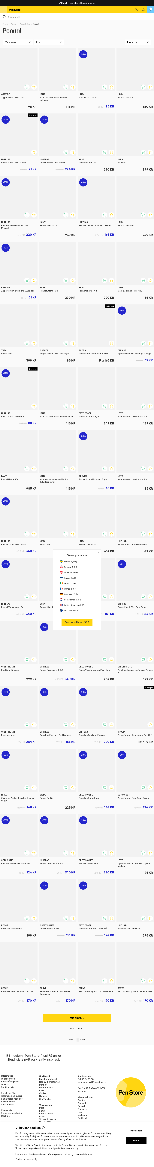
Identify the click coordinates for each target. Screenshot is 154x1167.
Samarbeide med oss (12, 1098)
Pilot (41, 1108)
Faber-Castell (46, 1113)
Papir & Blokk (46, 1087)
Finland (81, 1106)
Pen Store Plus (8, 1093)
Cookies (5, 1116)
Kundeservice (8, 1078)
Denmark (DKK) (69, 572)
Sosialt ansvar (8, 1104)
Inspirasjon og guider (11, 1096)
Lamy (42, 1110)
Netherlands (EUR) (70, 600)
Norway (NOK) (68, 567)
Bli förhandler (8, 1101)
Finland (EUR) (68, 578)
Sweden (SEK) (68, 561)
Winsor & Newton (48, 1119)
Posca (42, 1116)
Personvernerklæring (12, 1113)
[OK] (77, 16)
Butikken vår (7, 1087)
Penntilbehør (25, 24)
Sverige (82, 1100)
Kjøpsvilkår (6, 1110)
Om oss (5, 1084)
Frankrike (82, 1109)
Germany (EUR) (69, 594)
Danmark (82, 1103)
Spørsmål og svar (10, 1081)
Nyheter (43, 1096)
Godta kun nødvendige (27, 1159)
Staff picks (44, 1099)
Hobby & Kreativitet (49, 1082)
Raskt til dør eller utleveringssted (77, 3)
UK (79, 1121)
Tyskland (82, 1118)
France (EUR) (68, 589)
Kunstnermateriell (48, 1079)
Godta (136, 1140)
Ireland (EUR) (68, 583)
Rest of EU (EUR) (69, 610)
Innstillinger (136, 1130)
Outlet (42, 1093)
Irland (80, 1112)
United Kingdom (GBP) (72, 605)
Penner (14, 24)
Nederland (83, 1115)
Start (5, 24)
